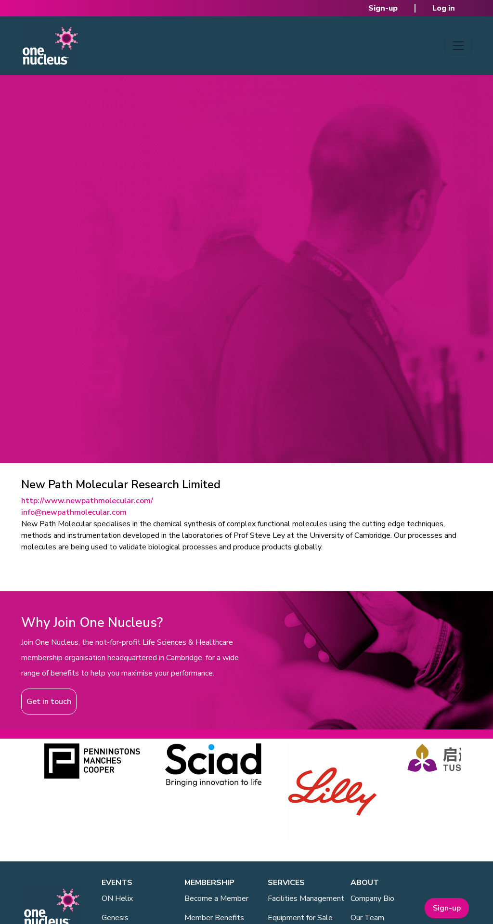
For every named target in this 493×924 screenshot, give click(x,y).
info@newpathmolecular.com (74, 512)
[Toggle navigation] (458, 45)
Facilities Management (306, 898)
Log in (443, 8)
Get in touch (48, 701)
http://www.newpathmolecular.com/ (87, 500)
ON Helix (117, 898)
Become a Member (216, 898)
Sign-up (383, 8)
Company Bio (372, 898)
